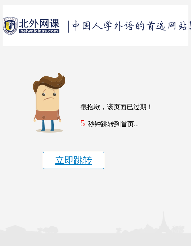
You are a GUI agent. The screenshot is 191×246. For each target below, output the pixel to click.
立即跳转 (73, 160)
